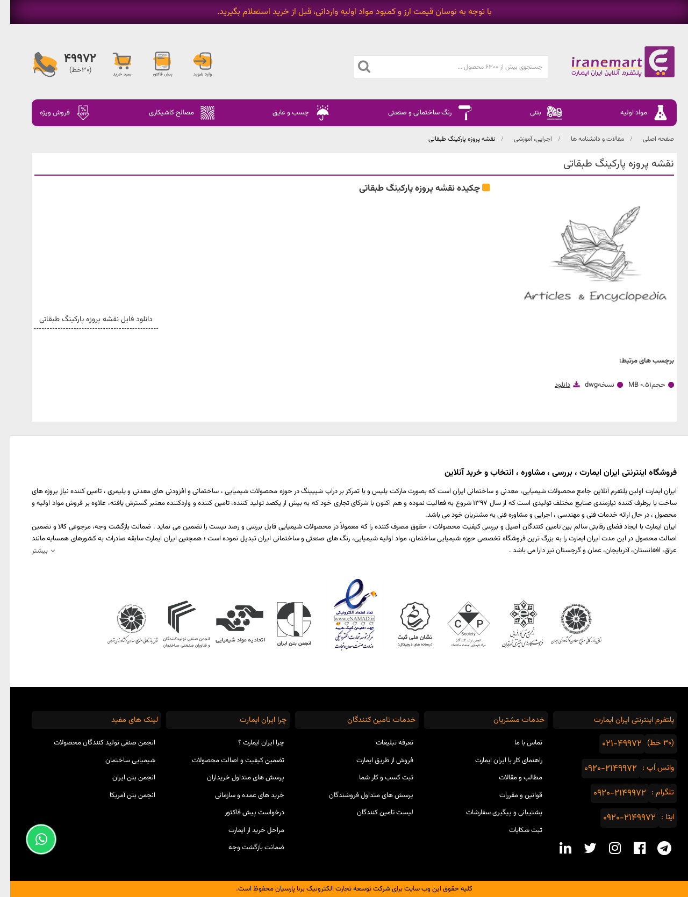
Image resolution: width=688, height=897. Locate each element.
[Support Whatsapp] (31, 839)
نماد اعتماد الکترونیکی (344, 614)
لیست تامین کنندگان (375, 812)
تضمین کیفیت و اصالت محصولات (228, 760)
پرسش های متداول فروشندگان (361, 795)
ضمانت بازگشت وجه (246, 847)
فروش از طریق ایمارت (374, 760)
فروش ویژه (55, 113)
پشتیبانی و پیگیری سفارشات (494, 812)
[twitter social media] (580, 848)
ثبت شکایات (515, 830)
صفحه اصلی (648, 139)
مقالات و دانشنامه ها (587, 139)
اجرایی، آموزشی (523, 139)
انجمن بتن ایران (123, 777)
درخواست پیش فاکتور (244, 812)
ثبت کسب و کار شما (376, 777)
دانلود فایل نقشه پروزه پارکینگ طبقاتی (88, 319)
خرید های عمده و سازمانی (239, 795)
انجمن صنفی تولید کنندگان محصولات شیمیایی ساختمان (94, 751)
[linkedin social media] (555, 848)
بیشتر (30, 550)
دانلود (552, 385)
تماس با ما (518, 742)
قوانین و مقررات (510, 795)
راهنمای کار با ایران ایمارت (498, 760)
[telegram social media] (654, 848)
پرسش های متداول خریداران (235, 777)
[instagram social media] (604, 848)
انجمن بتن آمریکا (122, 795)
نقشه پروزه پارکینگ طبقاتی (451, 139)
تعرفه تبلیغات (384, 742)
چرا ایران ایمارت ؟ (251, 742)
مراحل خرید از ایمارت (246, 830)
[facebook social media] (629, 848)
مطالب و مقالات (510, 777)
